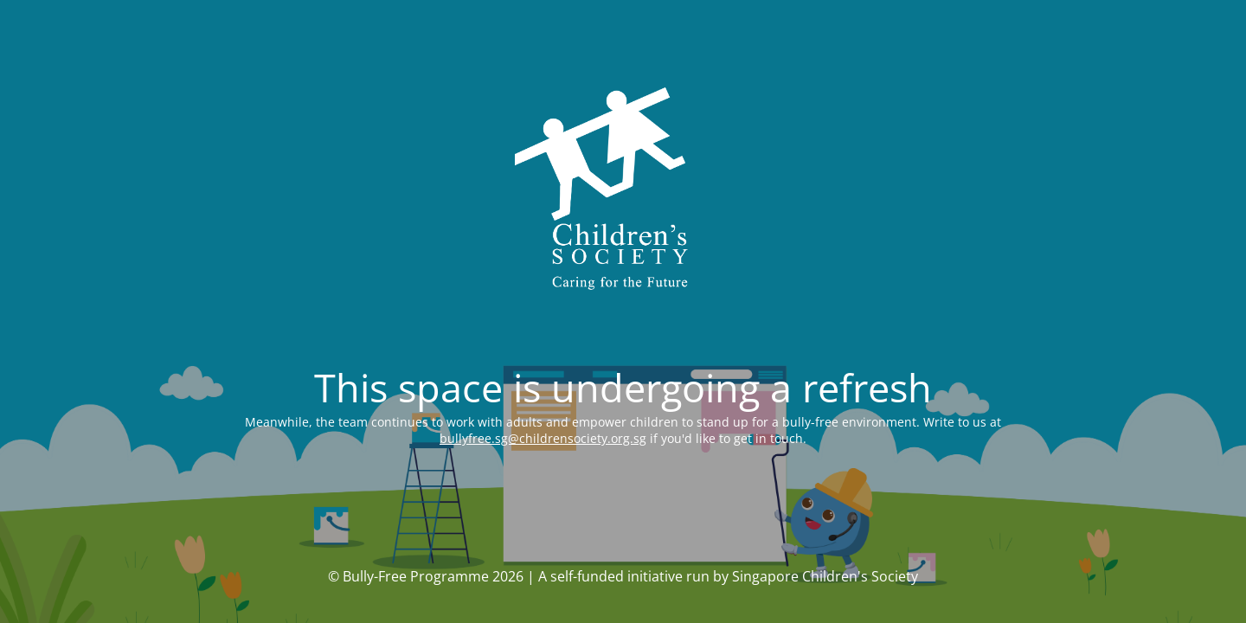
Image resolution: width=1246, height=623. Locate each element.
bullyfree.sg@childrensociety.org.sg (543, 438)
